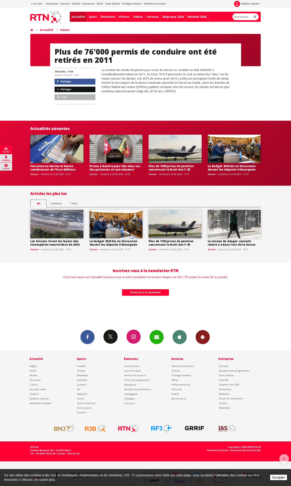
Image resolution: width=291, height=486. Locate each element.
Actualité (78, 17)
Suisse (65, 30)
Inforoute (65, 3)
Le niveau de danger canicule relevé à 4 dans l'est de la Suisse (231, 242)
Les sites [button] (36, 3)
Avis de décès (179, 398)
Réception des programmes (234, 370)
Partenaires (225, 389)
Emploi (175, 394)
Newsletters (157, 337)
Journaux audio (38, 389)
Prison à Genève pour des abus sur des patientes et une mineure (115, 167)
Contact (223, 403)
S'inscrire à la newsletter (145, 292)
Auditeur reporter (39, 398)
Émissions (108, 17)
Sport (93, 17)
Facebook (87, 337)
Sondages (129, 398)
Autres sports (84, 407)
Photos (124, 17)
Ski (78, 389)
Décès (100, 3)
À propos (224, 366)
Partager (64, 81)
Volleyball (82, 380)
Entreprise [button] (51, 3)
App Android (203, 337)
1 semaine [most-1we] (56, 203)
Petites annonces (181, 384)
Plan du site (73, 453)
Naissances (88, 3)
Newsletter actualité (40, 403)
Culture (34, 384)
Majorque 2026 (173, 17)
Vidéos (138, 17)
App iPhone (180, 337)
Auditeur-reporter (246, 4)
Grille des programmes (137, 380)
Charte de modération (231, 398)
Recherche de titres (135, 375)
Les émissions (131, 366)
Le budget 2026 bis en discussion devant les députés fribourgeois (232, 167)
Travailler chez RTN (229, 384)
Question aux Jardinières (137, 389)
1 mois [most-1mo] (73, 203)
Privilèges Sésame (132, 3)
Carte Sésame (112, 3)
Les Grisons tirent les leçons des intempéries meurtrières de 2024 (54, 242)
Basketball (82, 375)
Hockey (81, 370)
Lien (62, 96)
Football (81, 366)
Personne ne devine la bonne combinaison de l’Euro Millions (53, 167)
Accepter (278, 477)
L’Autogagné (130, 394)
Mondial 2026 (197, 17)
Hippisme (82, 394)
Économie (35, 380)
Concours (129, 403)
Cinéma (176, 370)
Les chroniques (132, 370)
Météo (175, 380)
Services (153, 17)
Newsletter (225, 407)
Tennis (80, 398)
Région (33, 366)
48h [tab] (38, 203)
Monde (33, 375)
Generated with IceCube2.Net (245, 450)
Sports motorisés (86, 403)
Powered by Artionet (217, 450)
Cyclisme (81, 384)
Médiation (224, 394)
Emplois (76, 3)
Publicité (223, 380)
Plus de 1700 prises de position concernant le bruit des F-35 (171, 167)
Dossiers (34, 394)
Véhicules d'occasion (154, 3)
